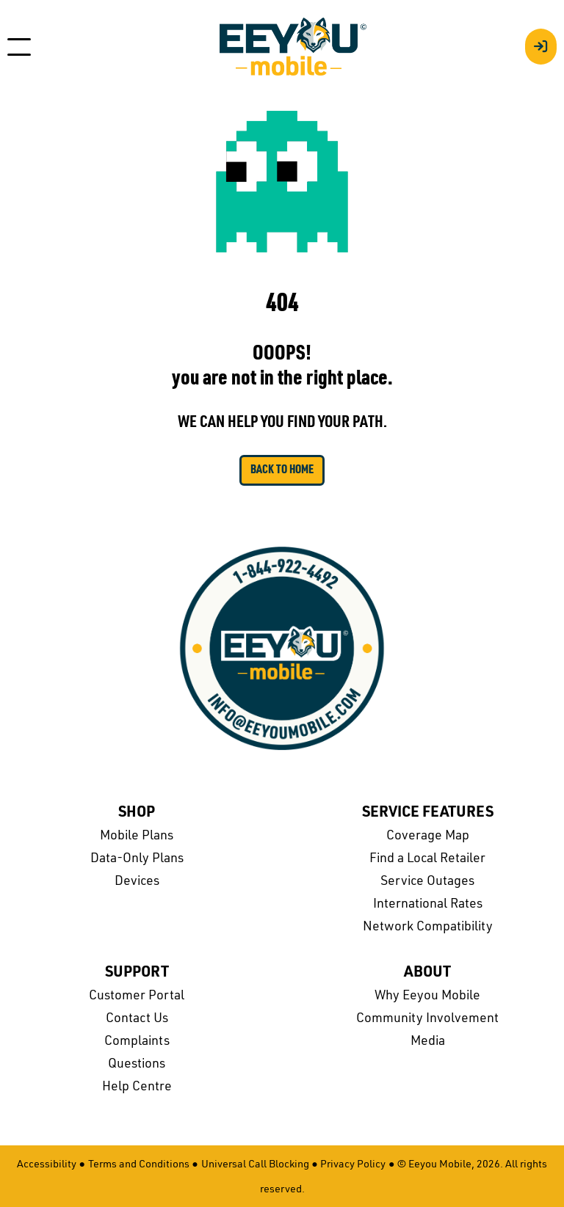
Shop (136, 813)
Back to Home (282, 470)
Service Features (428, 813)
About (427, 973)
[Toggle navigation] (19, 47)
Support (137, 973)
